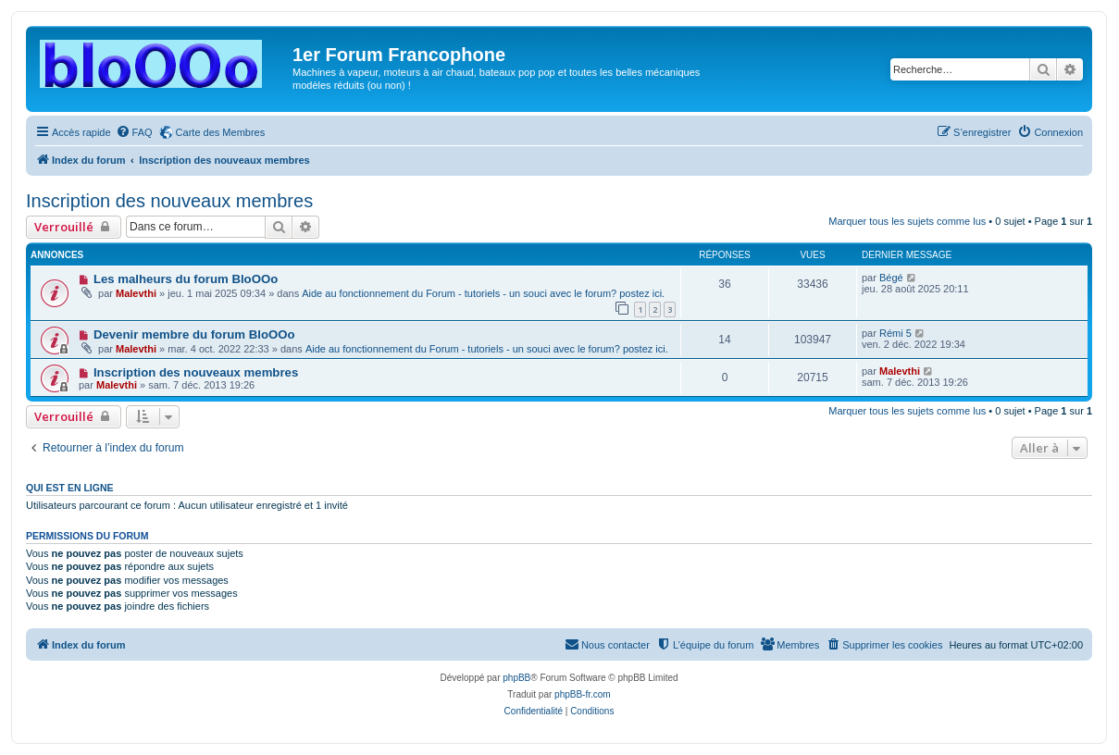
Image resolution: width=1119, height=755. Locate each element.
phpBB (516, 678)
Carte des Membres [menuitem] (221, 132)
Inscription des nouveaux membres (169, 201)
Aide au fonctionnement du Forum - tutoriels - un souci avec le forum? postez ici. (483, 293)
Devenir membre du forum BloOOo (194, 334)
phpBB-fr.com (582, 694)
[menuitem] (134, 132)
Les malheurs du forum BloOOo (185, 279)
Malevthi (136, 293)
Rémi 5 (895, 333)
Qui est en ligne (70, 487)
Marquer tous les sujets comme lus (907, 221)
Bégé (891, 277)
